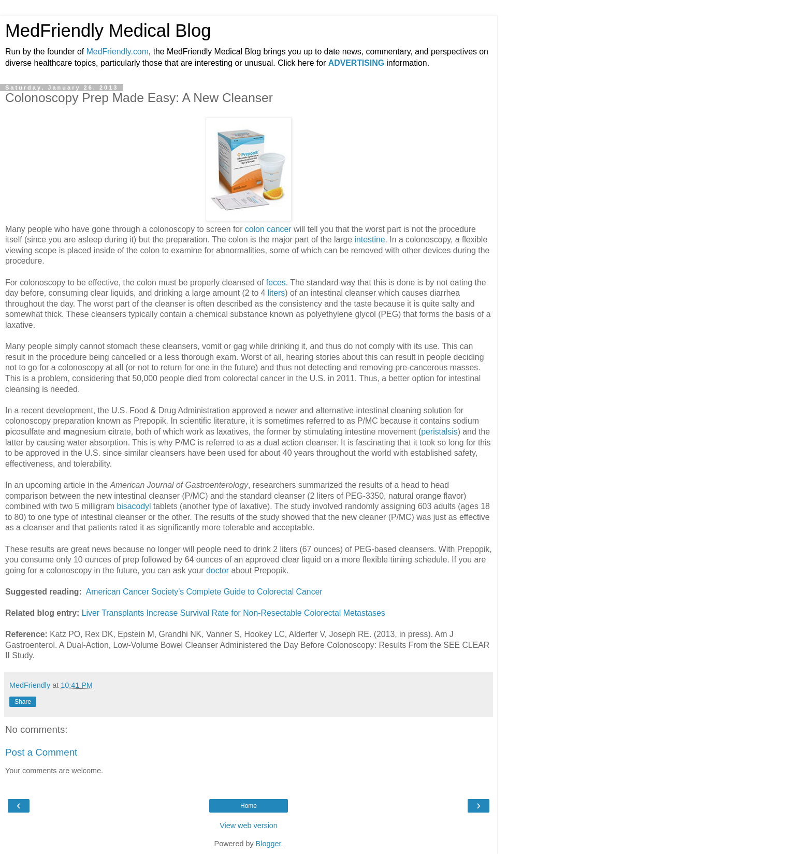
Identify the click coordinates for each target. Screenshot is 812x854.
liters (276, 292)
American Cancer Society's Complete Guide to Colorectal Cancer (204, 591)
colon (255, 229)
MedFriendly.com (117, 51)
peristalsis (439, 431)
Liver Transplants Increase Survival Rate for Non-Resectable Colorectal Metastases (233, 613)
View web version (249, 825)
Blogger (268, 843)
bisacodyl (134, 506)
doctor (217, 570)
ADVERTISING (356, 63)
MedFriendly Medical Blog (108, 30)
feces (276, 282)
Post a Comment (41, 752)
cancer (279, 229)
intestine (370, 239)
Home (248, 805)
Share (23, 701)
